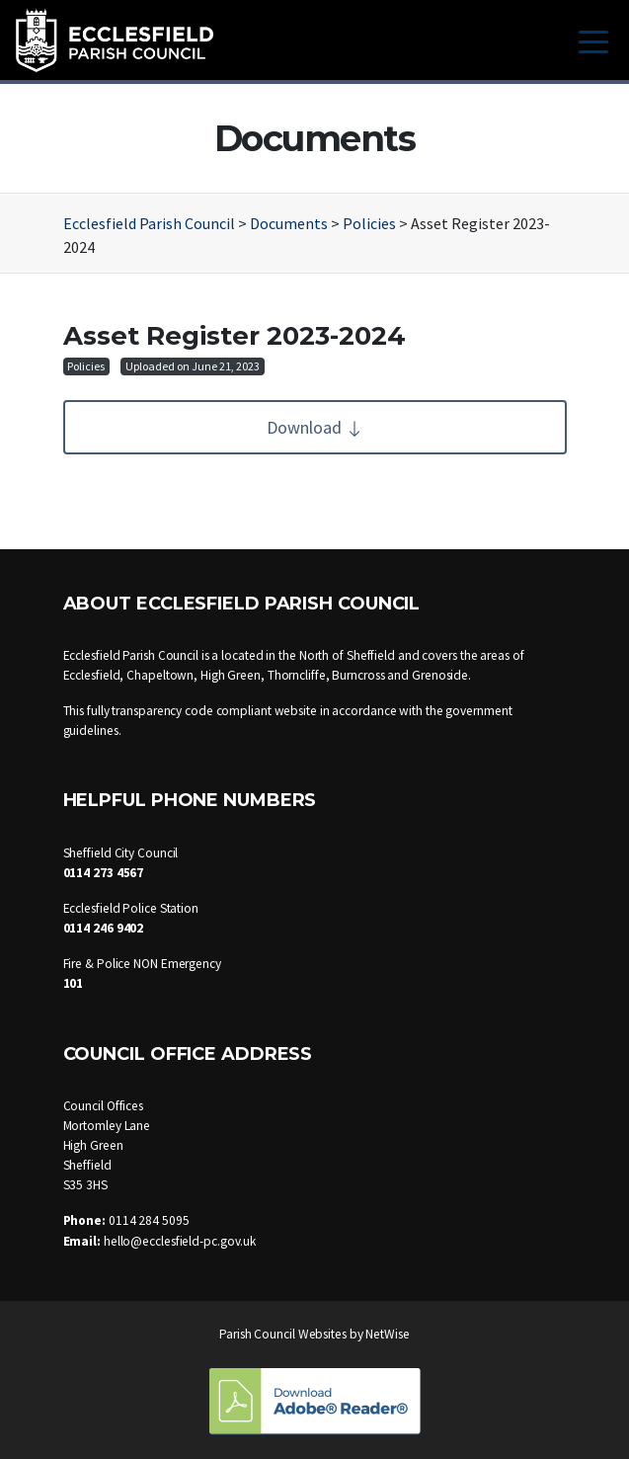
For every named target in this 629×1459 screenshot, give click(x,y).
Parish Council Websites (283, 1334)
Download (315, 427)
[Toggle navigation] (593, 40)
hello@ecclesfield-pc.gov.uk (180, 1241)
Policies (86, 366)
